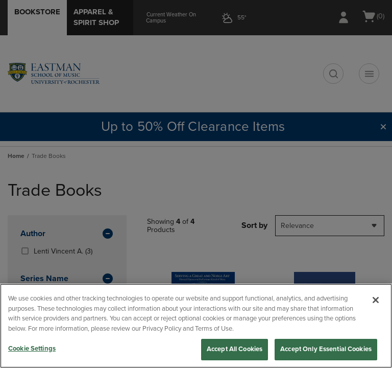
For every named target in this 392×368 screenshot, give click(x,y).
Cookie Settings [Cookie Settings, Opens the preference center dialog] (32, 348)
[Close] (375, 300)
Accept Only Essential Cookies (326, 349)
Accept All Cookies (234, 349)
